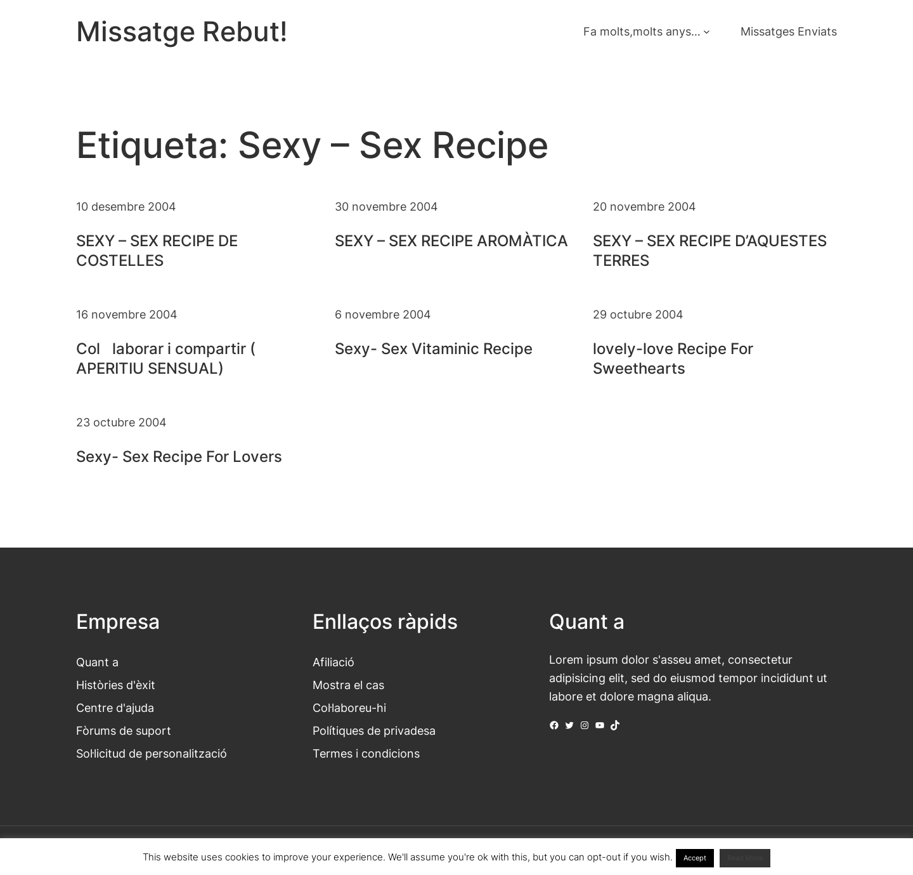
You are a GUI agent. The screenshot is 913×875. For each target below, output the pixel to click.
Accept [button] (694, 857)
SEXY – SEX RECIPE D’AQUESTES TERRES (710, 251)
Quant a (97, 662)
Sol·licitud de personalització (151, 753)
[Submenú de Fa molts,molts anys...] (706, 31)
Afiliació (333, 662)
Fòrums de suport (123, 730)
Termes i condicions (366, 753)
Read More (745, 857)
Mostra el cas (348, 685)
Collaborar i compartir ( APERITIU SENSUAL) (166, 358)
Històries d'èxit (115, 685)
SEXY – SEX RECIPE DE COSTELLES (157, 251)
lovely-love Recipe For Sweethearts (673, 358)
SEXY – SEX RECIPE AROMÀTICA (451, 241)
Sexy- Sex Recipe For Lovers (179, 456)
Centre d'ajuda (115, 707)
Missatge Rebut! (182, 31)
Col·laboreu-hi (349, 707)
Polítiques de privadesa (374, 730)
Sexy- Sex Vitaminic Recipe (434, 348)
